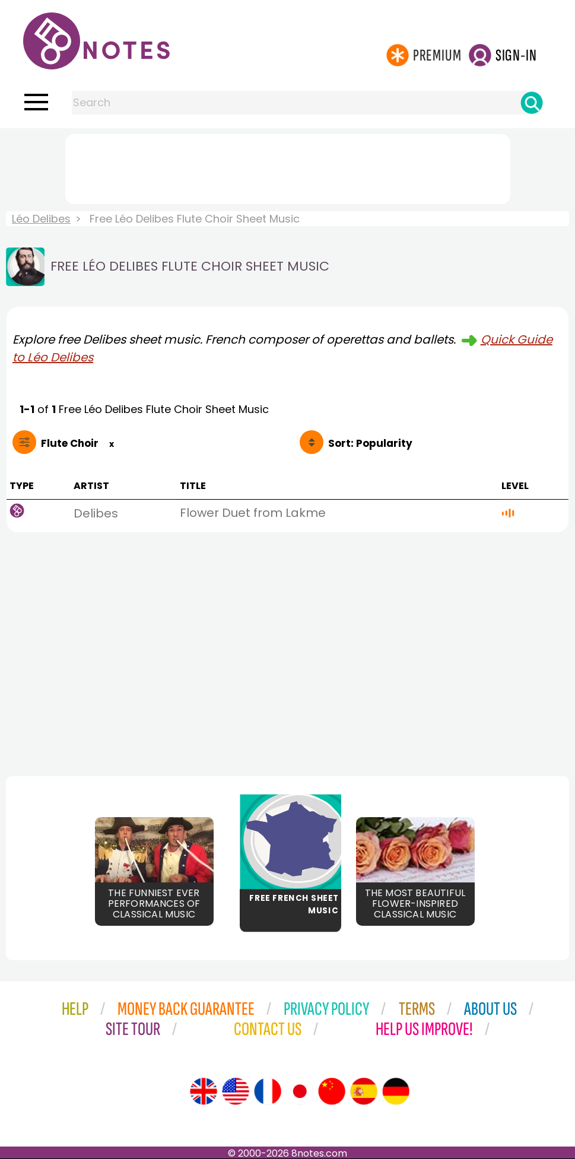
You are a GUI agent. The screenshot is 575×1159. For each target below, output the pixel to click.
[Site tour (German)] (396, 1091)
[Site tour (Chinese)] (332, 1091)
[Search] (531, 102)
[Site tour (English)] (203, 1091)
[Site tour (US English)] (235, 1091)
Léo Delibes (41, 218)
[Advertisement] (288, 166)
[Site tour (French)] (267, 1091)
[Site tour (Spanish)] (364, 1091)
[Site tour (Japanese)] (299, 1091)
